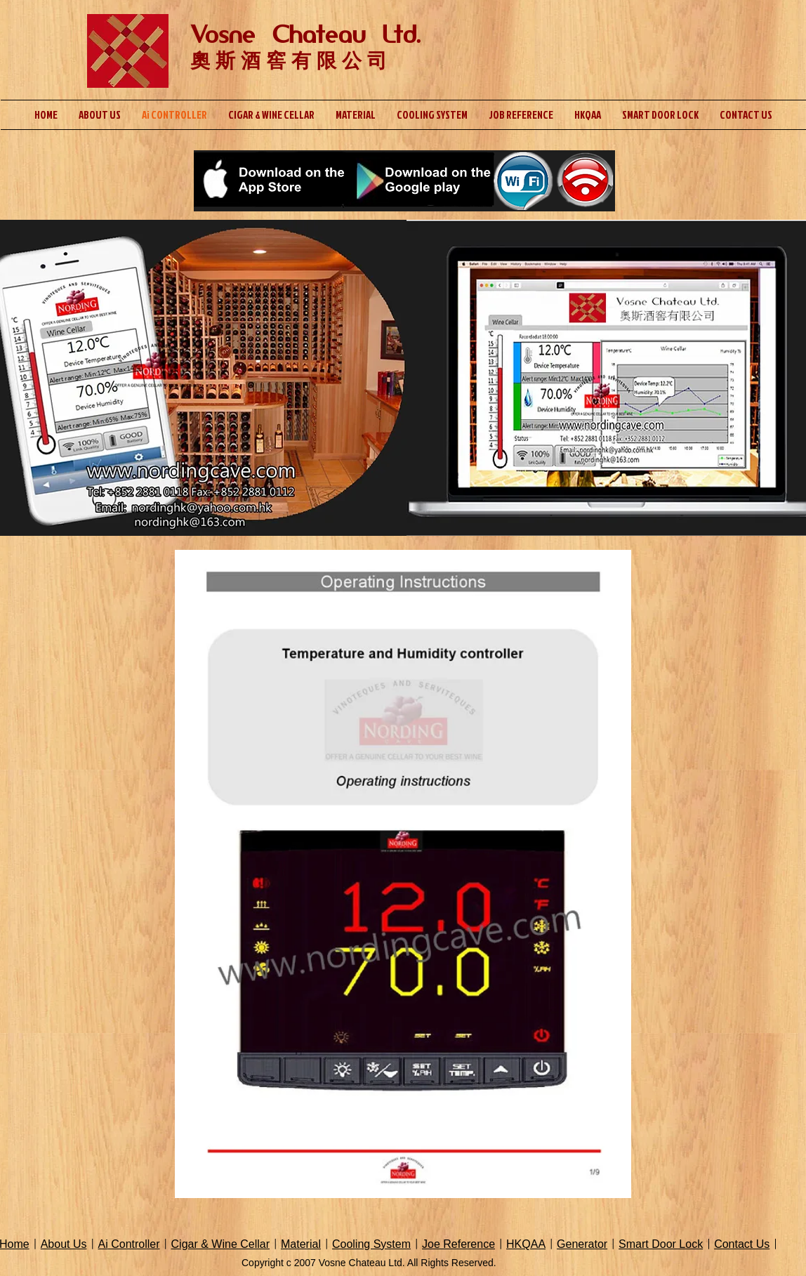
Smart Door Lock (661, 1244)
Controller (134, 1244)
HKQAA (526, 1244)
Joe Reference (458, 1244)
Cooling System (371, 1244)
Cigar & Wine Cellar (220, 1244)
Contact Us (741, 1244)
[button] (403, 874)
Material (301, 1244)
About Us (64, 1244)
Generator (582, 1244)
